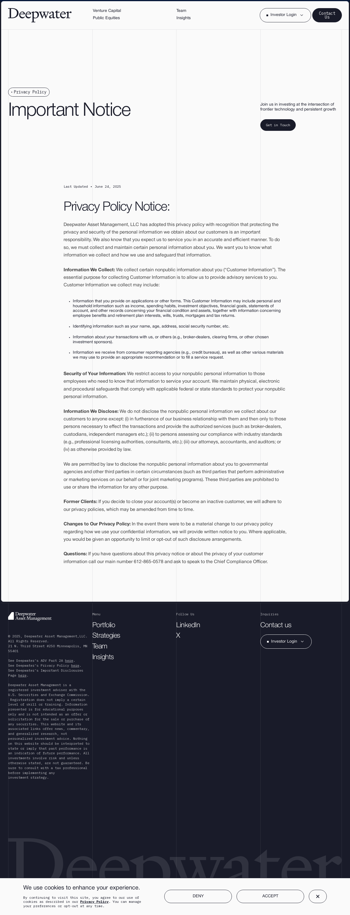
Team (99, 646)
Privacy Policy (94, 901)
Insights (103, 657)
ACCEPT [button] (270, 896)
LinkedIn (188, 625)
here (69, 660)
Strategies (106, 636)
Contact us (276, 625)
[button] (285, 15)
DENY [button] (198, 896)
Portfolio (103, 625)
